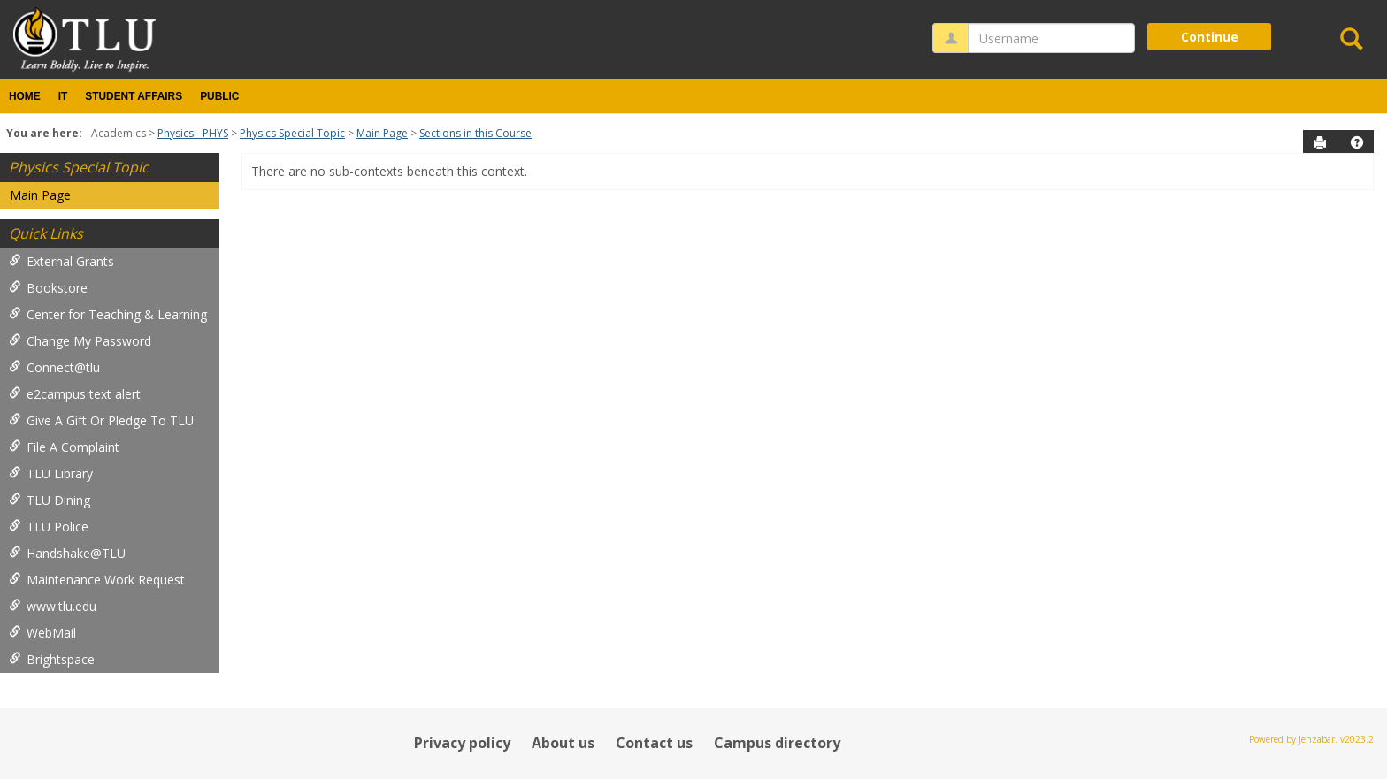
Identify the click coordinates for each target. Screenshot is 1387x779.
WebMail (42, 632)
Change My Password (80, 340)
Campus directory (777, 742)
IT (63, 96)
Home (25, 96)
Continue (1209, 36)
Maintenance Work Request (97, 579)
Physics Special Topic (292, 133)
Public (219, 96)
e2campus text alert (75, 394)
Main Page (382, 133)
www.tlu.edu (52, 606)
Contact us (654, 742)
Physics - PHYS (192, 133)
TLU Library (51, 473)
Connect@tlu (54, 367)
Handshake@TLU (67, 553)
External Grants (61, 261)
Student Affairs (133, 96)
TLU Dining (49, 500)
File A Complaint (64, 447)
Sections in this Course (475, 133)
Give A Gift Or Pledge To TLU (101, 420)
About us (563, 742)
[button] (1357, 142)
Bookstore (48, 287)
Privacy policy (462, 742)
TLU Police (48, 526)
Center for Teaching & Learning (108, 314)
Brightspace (52, 659)
